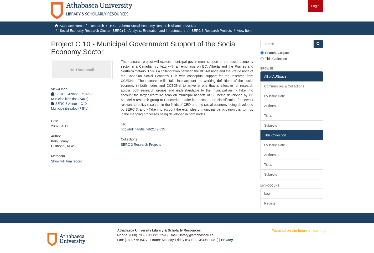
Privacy (227, 240)
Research (97, 26)
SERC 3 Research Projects (212, 30)
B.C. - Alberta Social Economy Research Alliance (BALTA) (153, 26)
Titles (268, 116)
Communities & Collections (284, 86)
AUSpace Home (71, 26)
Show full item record (66, 161)
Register (270, 203)
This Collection (273, 59)
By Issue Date (274, 96)
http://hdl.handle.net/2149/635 (143, 129)
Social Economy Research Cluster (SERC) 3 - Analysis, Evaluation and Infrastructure (123, 30)
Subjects (270, 125)
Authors (270, 106)
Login (268, 193)
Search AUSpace (275, 53)
